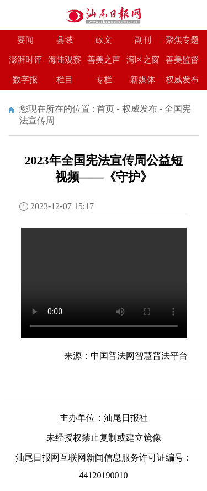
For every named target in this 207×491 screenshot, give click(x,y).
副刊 (143, 39)
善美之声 (103, 59)
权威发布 (182, 79)
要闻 (25, 39)
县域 (64, 39)
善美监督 (182, 59)
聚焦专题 (182, 39)
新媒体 (142, 79)
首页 (105, 108)
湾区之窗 (143, 59)
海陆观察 (64, 59)
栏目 (64, 79)
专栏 (103, 79)
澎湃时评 (25, 59)
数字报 (25, 79)
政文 (103, 39)
